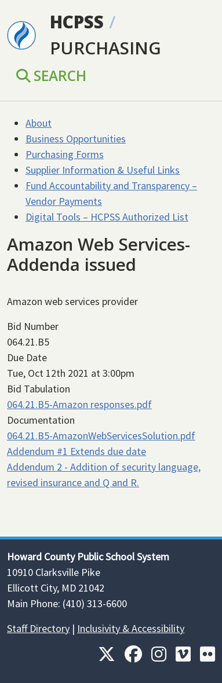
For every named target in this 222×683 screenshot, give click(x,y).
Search (51, 75)
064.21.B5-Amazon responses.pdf (79, 404)
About (39, 123)
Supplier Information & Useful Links (103, 170)
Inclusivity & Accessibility (130, 628)
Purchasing (105, 48)
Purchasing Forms (65, 154)
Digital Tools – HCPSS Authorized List (107, 216)
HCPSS (77, 22)
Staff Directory (38, 628)
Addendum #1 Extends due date (76, 451)
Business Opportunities (76, 138)
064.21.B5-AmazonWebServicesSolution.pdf (101, 435)
